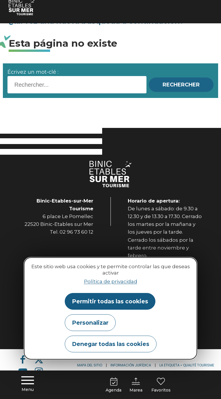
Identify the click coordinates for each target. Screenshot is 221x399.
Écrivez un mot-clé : (32, 72)
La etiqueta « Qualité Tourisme (186, 365)
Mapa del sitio (89, 365)
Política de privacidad (110, 281)
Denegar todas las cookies (110, 344)
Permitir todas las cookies (110, 301)
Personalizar (90, 322)
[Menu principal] (27, 384)
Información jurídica (130, 365)
